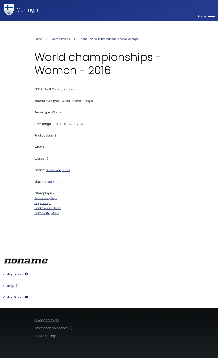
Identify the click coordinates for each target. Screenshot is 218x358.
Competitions (61, 39)
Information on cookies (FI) (53, 328)
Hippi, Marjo (42, 203)
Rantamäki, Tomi (58, 170)
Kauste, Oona (51, 182)
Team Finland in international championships (109, 39)
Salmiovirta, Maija (46, 213)
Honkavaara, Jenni (47, 208)
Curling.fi (27, 9)
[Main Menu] (205, 16)
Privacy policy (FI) (46, 320)
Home (38, 39)
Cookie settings (45, 336)
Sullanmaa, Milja (45, 198)
